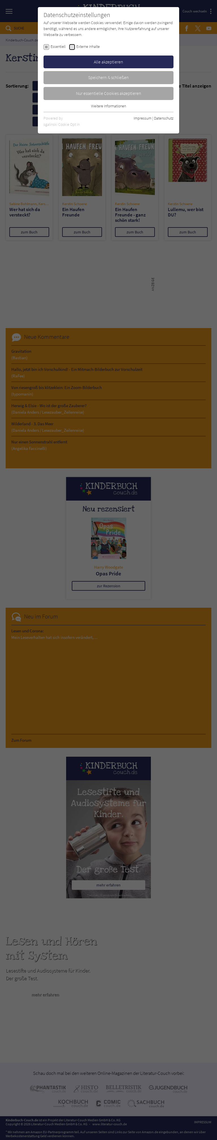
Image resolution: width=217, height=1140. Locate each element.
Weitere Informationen (108, 106)
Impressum (142, 118)
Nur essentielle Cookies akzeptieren (108, 93)
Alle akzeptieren (108, 62)
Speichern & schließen (108, 77)
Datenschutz (163, 118)
